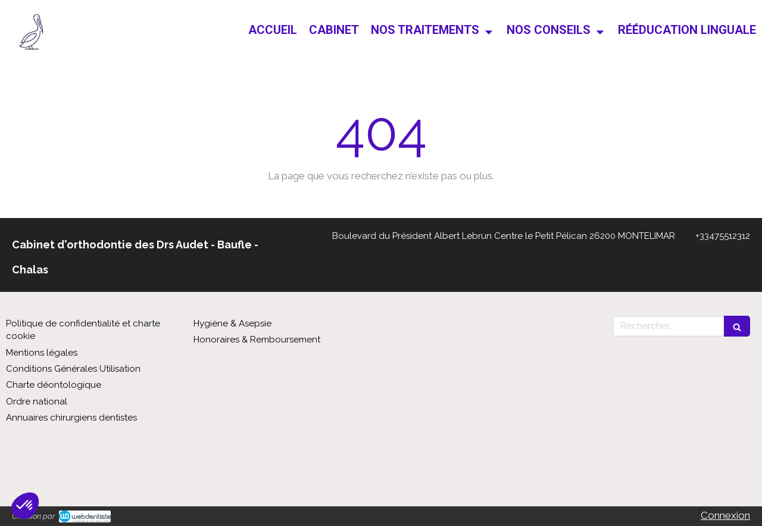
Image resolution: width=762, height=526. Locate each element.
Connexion (725, 515)
